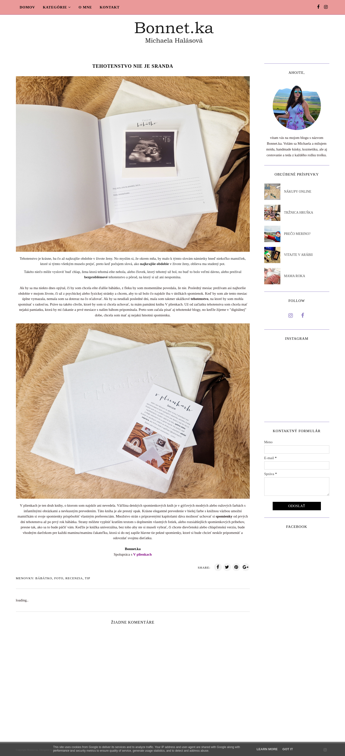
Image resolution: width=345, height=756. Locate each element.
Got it (288, 749)
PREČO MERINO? (297, 234)
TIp (87, 578)
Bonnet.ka (133, 549)
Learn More (267, 749)
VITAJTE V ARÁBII (298, 255)
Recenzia (74, 578)
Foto (58, 578)
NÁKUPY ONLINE (297, 191)
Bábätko (43, 578)
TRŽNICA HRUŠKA (298, 212)
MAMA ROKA (294, 276)
